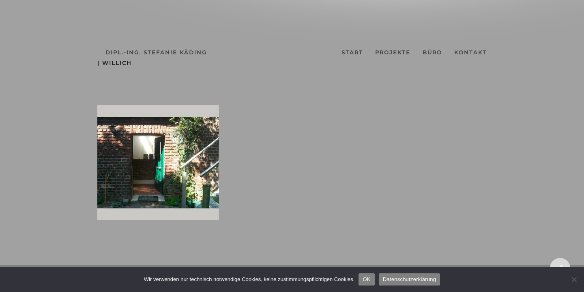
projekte (406, 52)
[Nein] (574, 279)
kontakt (499, 52)
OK (366, 279)
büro (453, 52)
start (358, 52)
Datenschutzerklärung (409, 279)
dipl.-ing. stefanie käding (127, 52)
